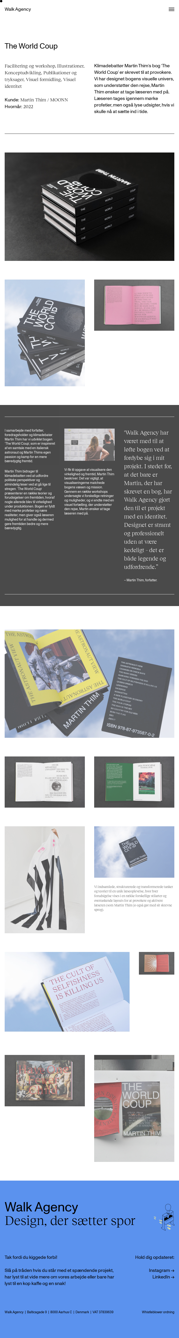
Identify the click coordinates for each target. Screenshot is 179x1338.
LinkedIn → (163, 1277)
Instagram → (161, 1270)
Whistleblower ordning (158, 1312)
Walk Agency (18, 9)
